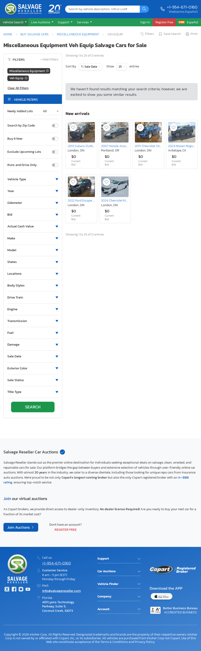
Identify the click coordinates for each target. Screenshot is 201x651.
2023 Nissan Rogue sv (183, 145)
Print (191, 34)
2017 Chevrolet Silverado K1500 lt (158, 145)
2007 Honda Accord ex (117, 145)
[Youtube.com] (27, 589)
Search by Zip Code (21, 126)
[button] (14, 22)
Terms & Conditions (114, 641)
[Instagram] (20, 589)
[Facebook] (13, 589)
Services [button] (83, 22)
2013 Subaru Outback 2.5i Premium (92, 145)
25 (120, 66)
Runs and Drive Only (22, 165)
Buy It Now (14, 139)
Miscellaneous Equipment (78, 34)
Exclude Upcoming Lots (24, 152)
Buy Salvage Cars (34, 34)
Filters (147, 34)
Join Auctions (19, 527)
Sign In (145, 22)
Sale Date (91, 66)
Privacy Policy (145, 641)
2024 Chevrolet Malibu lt (118, 200)
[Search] (144, 9)
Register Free (66, 529)
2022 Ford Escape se (82, 200)
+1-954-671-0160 (182, 7)
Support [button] (64, 22)
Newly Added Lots (20, 111)
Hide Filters (49, 59)
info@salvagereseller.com (61, 590)
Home (7, 34)
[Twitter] (6, 589)
